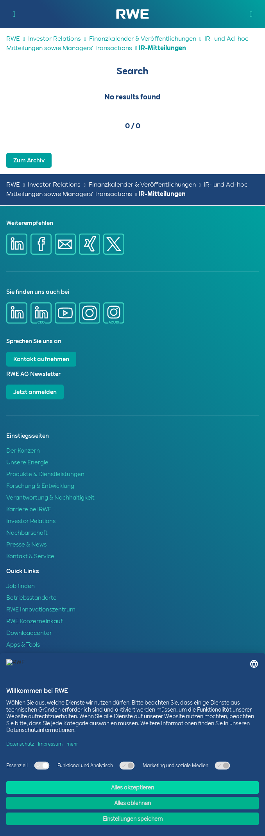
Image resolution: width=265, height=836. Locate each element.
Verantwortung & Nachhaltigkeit (50, 497)
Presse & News (26, 544)
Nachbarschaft (27, 532)
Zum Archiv (29, 160)
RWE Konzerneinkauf (34, 621)
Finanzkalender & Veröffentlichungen (142, 38)
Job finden (20, 586)
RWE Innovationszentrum (40, 609)
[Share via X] (113, 244)
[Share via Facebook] (41, 244)
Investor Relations (54, 38)
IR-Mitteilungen (162, 48)
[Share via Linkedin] (16, 244)
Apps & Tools (23, 644)
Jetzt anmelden (35, 392)
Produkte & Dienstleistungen (45, 474)
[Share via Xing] (89, 244)
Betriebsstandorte (31, 597)
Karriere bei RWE (28, 509)
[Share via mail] (65, 244)
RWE (13, 38)
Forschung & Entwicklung (40, 485)
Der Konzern (23, 450)
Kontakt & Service (30, 556)
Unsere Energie (27, 462)
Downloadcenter (29, 632)
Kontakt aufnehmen (41, 359)
